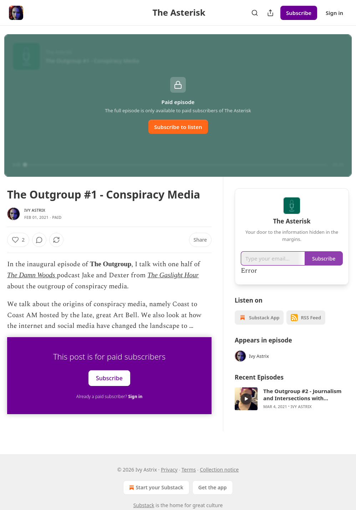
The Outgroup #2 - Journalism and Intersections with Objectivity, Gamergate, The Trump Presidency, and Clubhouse (302, 394)
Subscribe (298, 12)
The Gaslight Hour (173, 275)
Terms (189, 469)
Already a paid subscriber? (109, 396)
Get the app (212, 487)
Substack (143, 505)
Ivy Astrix (34, 210)
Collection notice (219, 469)
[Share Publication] (270, 13)
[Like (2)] (18, 240)
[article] (292, 399)
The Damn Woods (31, 275)
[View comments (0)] (58, 240)
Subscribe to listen (178, 126)
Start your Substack (155, 487)
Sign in (334, 12)
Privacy (169, 469)
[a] (246, 399)
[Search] (255, 13)
